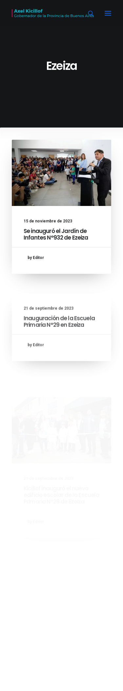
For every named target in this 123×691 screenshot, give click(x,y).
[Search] (88, 13)
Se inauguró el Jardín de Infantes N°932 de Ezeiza (56, 234)
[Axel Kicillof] (53, 13)
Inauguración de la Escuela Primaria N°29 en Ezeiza (59, 338)
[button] (108, 13)
